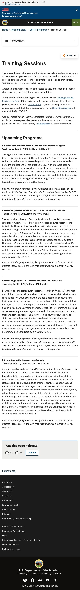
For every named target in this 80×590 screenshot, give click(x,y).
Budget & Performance (13, 526)
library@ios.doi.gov (61, 108)
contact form (34, 104)
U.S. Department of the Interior (39, 22)
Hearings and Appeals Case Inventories (21, 540)
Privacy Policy (8, 509)
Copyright (6, 496)
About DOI (7, 482)
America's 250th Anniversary (25, 13)
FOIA (4, 535)
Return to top (8, 471)
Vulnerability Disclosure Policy (16, 518)
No (21, 452)
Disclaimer (7, 500)
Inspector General (10, 544)
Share (69, 55)
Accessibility (8, 487)
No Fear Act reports (11, 549)
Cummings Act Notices (13, 531)
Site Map (6, 514)
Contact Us (7, 491)
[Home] (5, 22)
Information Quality (11, 505)
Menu (75, 22)
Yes (11, 452)
